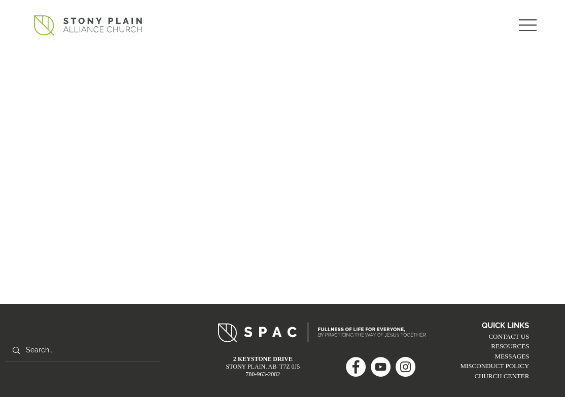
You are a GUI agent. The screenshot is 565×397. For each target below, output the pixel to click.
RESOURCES (510, 346)
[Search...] (82, 350)
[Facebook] (356, 367)
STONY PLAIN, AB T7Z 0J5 (263, 366)
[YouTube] (381, 367)
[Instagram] (405, 367)
